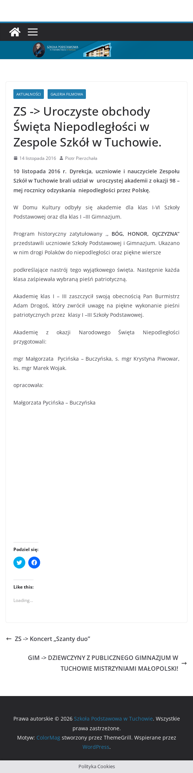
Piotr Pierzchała (81, 158)
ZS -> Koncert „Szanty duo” (48, 639)
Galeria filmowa (67, 94)
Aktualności (28, 94)
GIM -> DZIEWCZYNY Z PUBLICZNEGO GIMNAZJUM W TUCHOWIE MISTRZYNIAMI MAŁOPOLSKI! (107, 663)
